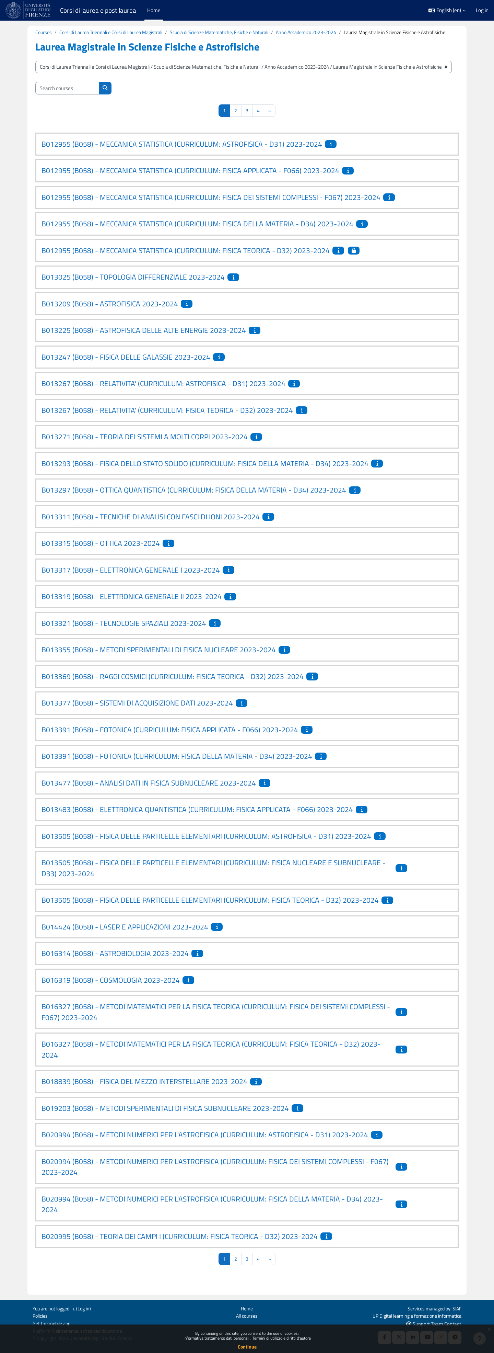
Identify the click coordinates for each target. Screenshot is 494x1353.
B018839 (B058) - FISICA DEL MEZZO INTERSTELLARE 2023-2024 (144, 1089)
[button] (447, 10)
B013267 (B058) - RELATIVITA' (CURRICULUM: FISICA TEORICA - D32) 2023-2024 (167, 418)
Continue (247, 1346)
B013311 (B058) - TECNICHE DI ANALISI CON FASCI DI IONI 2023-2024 (151, 524)
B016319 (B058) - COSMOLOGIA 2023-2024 (111, 988)
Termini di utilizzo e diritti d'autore (281, 1338)
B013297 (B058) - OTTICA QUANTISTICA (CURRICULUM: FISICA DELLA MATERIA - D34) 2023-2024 (194, 498)
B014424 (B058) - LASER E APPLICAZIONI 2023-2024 (125, 934)
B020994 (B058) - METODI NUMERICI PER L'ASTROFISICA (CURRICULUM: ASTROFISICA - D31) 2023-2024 (205, 1142)
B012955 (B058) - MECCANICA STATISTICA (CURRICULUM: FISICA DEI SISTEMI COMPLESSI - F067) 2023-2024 (211, 205)
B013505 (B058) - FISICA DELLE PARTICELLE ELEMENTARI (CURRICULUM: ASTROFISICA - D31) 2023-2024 (206, 844)
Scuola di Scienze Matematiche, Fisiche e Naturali (231, 32)
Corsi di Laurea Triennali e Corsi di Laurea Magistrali (115, 32)
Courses (44, 32)
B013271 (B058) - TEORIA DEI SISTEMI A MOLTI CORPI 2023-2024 (145, 444)
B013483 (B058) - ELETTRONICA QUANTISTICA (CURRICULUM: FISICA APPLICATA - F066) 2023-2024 (197, 817)
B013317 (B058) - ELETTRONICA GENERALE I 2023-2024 (131, 578)
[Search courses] (67, 96)
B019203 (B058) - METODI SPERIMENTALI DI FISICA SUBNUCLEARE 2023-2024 (165, 1116)
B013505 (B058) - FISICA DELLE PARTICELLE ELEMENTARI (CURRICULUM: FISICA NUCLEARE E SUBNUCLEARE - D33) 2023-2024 (214, 876)
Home (247, 1307)
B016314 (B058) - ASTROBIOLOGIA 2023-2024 (115, 961)
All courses (247, 1315)
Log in (482, 10)
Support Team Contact (433, 1323)
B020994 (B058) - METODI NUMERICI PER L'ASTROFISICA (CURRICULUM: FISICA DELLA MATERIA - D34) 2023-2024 (212, 1213)
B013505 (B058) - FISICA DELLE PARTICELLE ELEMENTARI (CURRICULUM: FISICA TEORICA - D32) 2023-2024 (210, 908)
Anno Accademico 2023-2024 (324, 32)
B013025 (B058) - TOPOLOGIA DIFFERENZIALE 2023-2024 (133, 285)
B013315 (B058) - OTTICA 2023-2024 (101, 551)
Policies (41, 1315)
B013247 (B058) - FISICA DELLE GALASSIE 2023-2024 (126, 365)
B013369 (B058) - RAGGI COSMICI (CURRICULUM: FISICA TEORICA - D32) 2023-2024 (173, 684)
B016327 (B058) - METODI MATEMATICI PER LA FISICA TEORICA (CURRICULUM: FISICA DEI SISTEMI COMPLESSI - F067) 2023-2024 (216, 1020)
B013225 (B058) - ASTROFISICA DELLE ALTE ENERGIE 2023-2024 (144, 338)
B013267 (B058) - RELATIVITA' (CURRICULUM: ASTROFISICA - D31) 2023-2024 (163, 391)
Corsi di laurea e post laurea (98, 10)
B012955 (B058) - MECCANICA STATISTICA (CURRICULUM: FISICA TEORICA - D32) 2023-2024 (186, 258)
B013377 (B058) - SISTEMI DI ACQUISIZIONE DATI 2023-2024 (137, 711)
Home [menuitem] (154, 10)
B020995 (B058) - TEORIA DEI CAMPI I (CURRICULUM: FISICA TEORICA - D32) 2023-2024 (180, 1244)
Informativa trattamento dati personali (217, 1338)
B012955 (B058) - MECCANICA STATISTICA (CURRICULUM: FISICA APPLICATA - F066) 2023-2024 (190, 178)
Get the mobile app (53, 1323)
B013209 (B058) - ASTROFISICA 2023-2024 (110, 311)
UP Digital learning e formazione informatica (413, 1315)
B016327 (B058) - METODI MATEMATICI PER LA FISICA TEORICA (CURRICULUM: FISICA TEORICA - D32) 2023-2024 (211, 1058)
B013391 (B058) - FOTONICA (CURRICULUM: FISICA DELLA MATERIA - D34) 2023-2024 (177, 764)
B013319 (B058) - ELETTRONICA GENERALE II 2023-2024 (132, 604)
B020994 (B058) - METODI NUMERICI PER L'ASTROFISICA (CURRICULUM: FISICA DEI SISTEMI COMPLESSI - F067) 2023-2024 (215, 1175)
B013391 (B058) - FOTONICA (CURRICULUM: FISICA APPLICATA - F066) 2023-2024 (170, 737)
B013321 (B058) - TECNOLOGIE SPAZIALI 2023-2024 (124, 631)
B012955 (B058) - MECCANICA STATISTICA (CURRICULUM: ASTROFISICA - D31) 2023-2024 (182, 152)
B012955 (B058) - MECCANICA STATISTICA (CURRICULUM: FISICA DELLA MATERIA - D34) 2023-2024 (197, 231)
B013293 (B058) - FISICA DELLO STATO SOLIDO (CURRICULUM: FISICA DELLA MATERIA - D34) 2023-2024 (205, 471)
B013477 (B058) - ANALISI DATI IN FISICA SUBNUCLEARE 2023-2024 (149, 791)
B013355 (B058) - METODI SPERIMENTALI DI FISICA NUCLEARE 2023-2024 (159, 657)
